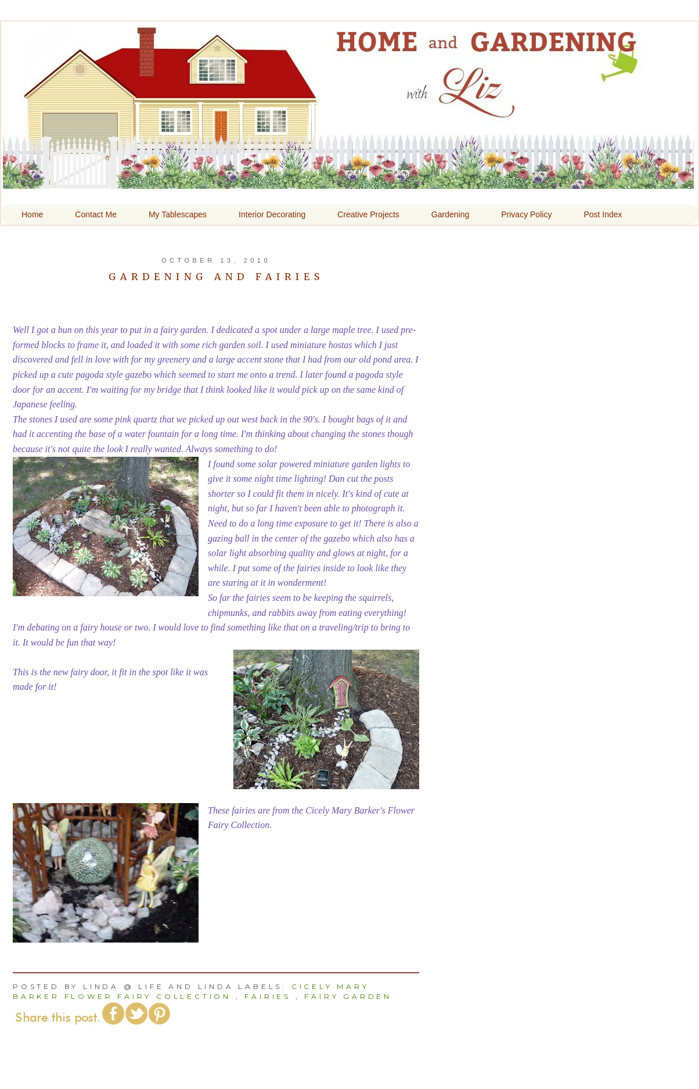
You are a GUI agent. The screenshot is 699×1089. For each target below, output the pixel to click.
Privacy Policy (526, 214)
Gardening (450, 214)
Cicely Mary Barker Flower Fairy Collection (191, 991)
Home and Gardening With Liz (348, 181)
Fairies (267, 996)
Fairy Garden (348, 996)
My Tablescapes (178, 214)
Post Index (602, 214)
